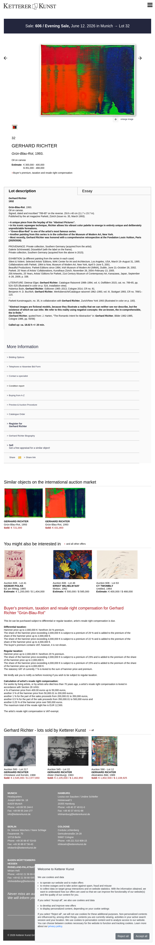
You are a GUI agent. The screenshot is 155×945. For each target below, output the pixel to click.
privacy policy (55, 926)
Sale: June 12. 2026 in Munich (69, 26)
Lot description (22, 191)
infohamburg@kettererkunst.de (74, 814)
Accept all (141, 936)
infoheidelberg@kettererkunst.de (25, 881)
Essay (87, 191)
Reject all (123, 936)
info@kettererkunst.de (19, 814)
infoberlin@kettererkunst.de (22, 847)
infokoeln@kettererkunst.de (72, 844)
